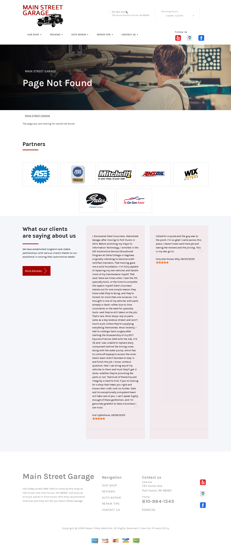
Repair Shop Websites (98, 528)
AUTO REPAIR (78, 34)
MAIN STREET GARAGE (40, 71)
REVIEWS (55, 34)
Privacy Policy (160, 528)
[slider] (98, 418)
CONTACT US (129, 34)
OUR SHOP (33, 34)
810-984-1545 (118, 12)
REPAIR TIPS (104, 34)
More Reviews (36, 270)
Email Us (148, 509)
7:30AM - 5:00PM (174, 15)
